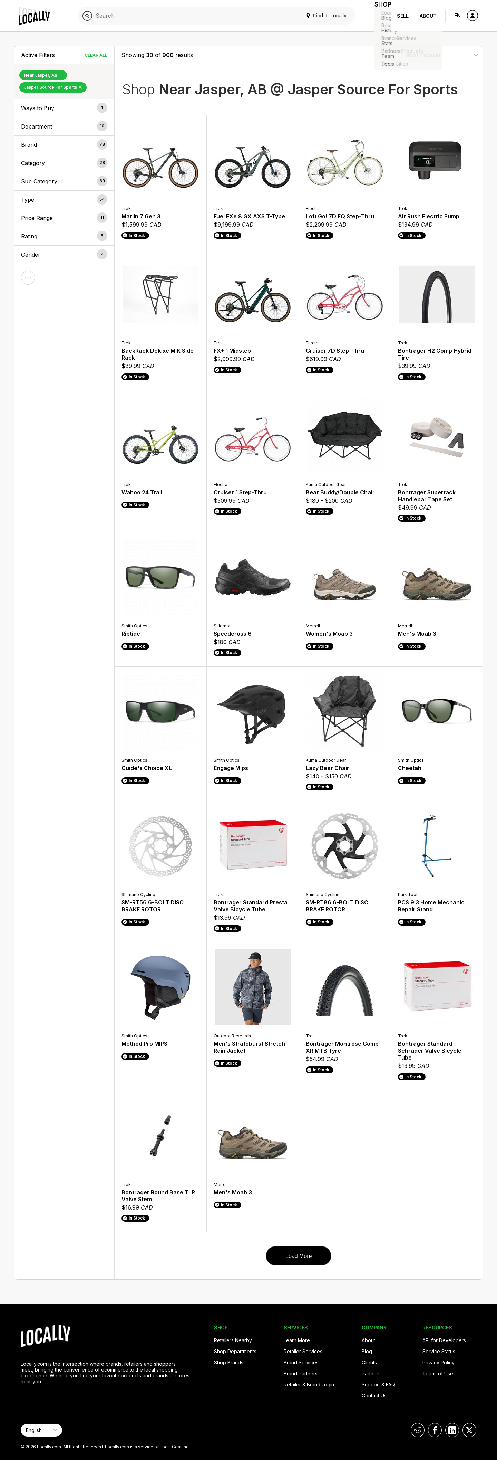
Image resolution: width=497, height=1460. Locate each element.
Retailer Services (303, 1351)
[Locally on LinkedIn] (452, 1430)
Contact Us (374, 1396)
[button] (64, 108)
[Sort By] (441, 54)
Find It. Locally (318, 15)
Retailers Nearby (233, 1340)
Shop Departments (235, 1351)
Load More (298, 1256)
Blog (367, 1351)
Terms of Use (437, 1373)
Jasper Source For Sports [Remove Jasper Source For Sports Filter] (53, 87)
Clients (369, 1362)
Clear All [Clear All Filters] (96, 55)
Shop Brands (228, 1362)
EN (457, 15)
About (428, 16)
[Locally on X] (469, 1430)
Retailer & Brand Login (309, 1384)
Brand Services (301, 1362)
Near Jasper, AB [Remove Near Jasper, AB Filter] (43, 75)
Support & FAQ (378, 1384)
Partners (371, 1373)
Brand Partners (301, 1373)
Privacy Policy (438, 1362)
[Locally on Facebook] (435, 1430)
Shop (379, 16)
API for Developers (444, 1340)
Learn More (297, 1340)
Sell (403, 16)
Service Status (438, 1351)
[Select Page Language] (41, 1430)
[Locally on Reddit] (418, 1430)
